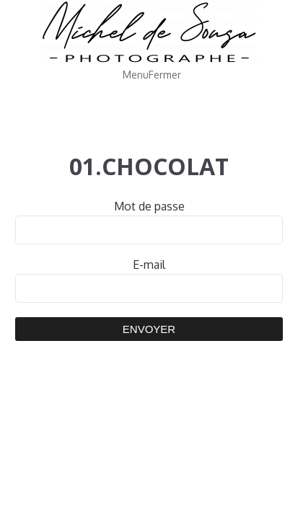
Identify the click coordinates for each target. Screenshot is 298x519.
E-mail (149, 264)
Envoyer (149, 329)
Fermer (165, 74)
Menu (136, 74)
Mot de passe (149, 206)
